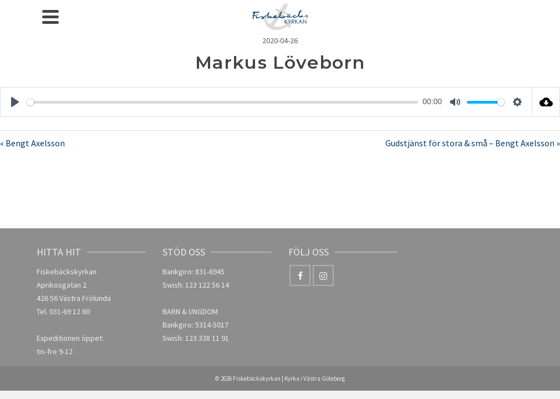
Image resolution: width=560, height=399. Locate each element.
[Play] (15, 102)
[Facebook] (299, 275)
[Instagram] (323, 275)
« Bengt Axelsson (32, 143)
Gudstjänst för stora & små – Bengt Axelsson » (472, 143)
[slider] (222, 102)
